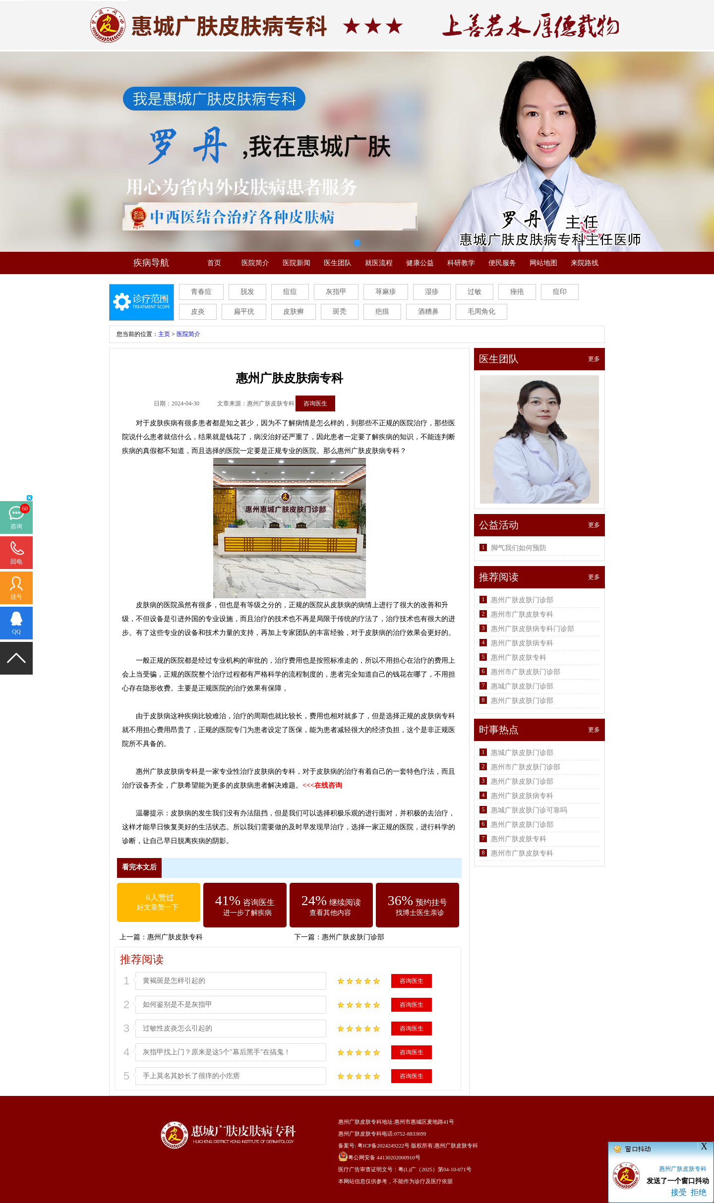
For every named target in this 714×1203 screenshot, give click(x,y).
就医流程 (379, 263)
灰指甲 (336, 291)
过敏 (474, 291)
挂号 (16, 596)
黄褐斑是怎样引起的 (174, 980)
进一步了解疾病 (247, 913)
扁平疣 (244, 311)
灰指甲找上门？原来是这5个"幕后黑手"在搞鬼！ (217, 1052)
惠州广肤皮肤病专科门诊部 (532, 628)
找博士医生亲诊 (420, 913)
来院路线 (584, 263)
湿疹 (432, 291)
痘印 (560, 291)
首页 (214, 263)
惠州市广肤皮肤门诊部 (525, 672)
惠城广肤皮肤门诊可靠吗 (529, 810)
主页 (164, 334)
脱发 (247, 291)
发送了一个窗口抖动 (678, 1181)
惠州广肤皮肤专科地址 (365, 1122)
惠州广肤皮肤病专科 (522, 643)
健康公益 (420, 263)
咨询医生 (315, 403)
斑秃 (340, 311)
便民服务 (502, 263)
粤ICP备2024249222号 (383, 1145)
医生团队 (338, 263)
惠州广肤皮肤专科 (175, 937)
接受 (679, 1192)
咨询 (16, 526)
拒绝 (699, 1192)
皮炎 (198, 311)
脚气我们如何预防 (518, 548)
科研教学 (461, 263)
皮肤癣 (293, 311)
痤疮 (517, 291)
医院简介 (255, 263)
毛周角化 (481, 311)
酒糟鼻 (428, 311)
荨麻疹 (385, 291)
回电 (16, 561)
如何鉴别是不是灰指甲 (177, 1004)
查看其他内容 (330, 913)
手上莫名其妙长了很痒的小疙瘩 (191, 1076)
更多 (594, 358)
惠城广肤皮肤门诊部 (522, 686)
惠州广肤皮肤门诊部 (353, 937)
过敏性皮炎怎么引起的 (177, 1028)
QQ (16, 631)
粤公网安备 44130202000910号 (384, 1157)
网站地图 (543, 263)
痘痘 (290, 291)
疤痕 (382, 311)
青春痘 (201, 291)
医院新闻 (296, 263)
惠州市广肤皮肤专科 (522, 614)
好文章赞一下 (157, 907)
